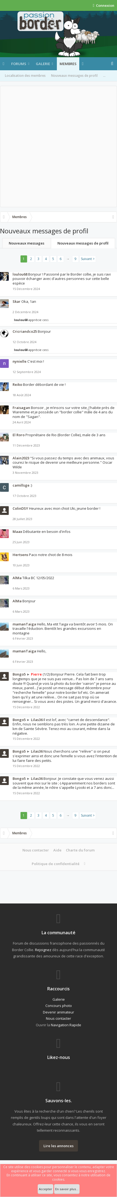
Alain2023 (21, 458)
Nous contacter (35, 850)
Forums (18, 63)
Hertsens (20, 554)
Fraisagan (21, 407)
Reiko (17, 384)
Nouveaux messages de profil (74, 75)
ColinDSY (20, 508)
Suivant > (88, 258)
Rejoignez (43, 949)
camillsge (21, 485)
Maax (17, 531)
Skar (17, 301)
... (104, 75)
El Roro (19, 434)
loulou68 (20, 274)
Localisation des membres (25, 75)
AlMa (17, 577)
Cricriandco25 (25, 331)
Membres (68, 63)
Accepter (45, 1189)
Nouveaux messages (26, 243)
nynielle (20, 361)
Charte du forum (80, 850)
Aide (57, 850)
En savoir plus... (66, 1189)
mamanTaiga (24, 624)
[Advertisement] (58, 146)
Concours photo (58, 1005)
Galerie (43, 63)
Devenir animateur (58, 1012)
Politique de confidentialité (56, 863)
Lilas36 (37, 719)
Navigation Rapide (66, 1024)
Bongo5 (19, 674)
